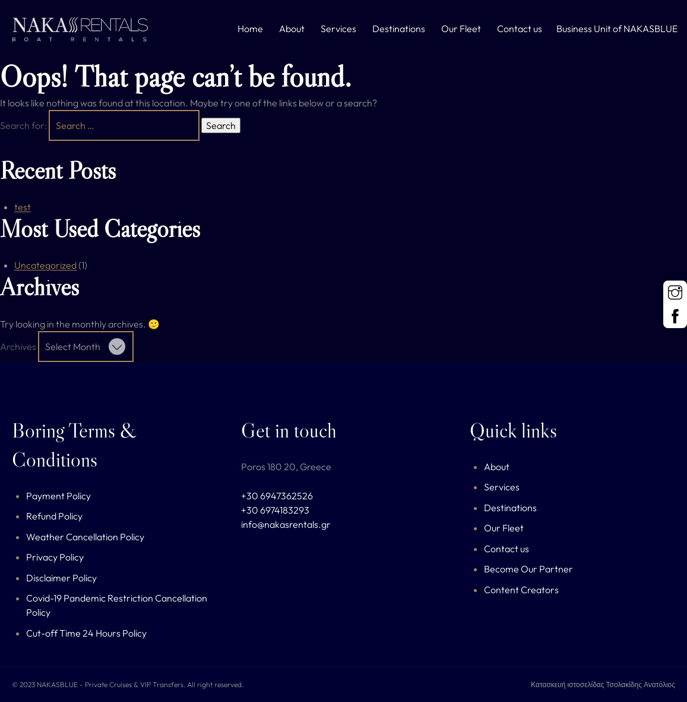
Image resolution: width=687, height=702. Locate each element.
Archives (18, 346)
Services (338, 28)
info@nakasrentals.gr (286, 524)
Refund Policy (54, 516)
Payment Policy (58, 496)
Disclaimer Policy (61, 578)
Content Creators (521, 590)
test (22, 207)
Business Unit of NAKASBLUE (616, 28)
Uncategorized (45, 265)
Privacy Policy (55, 557)
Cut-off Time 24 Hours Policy (86, 633)
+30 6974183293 (275, 510)
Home (250, 28)
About (292, 28)
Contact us (519, 28)
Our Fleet (461, 28)
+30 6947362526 (277, 496)
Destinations (398, 28)
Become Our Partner (528, 569)
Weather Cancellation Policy (85, 537)
